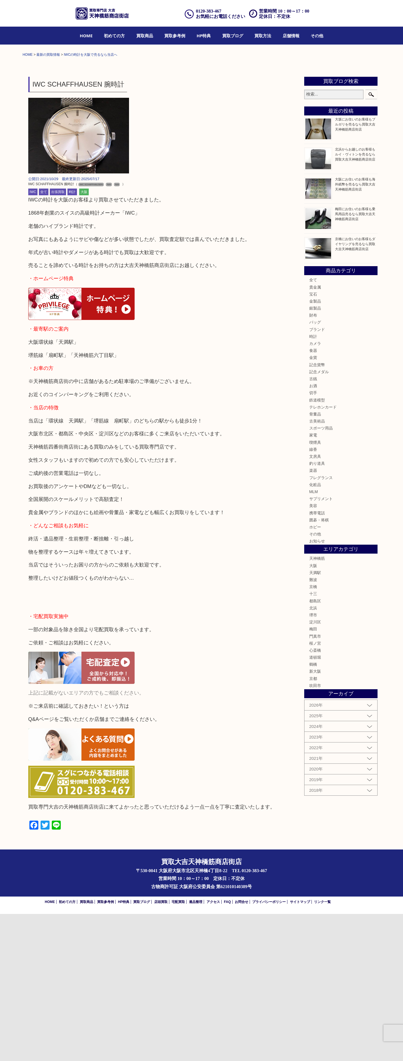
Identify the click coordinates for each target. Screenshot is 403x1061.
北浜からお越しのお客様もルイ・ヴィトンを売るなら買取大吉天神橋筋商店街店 (355, 301)
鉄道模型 (317, 547)
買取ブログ (232, 35)
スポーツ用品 (321, 575)
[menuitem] (86, 35)
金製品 (315, 448)
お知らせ (317, 688)
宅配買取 (178, 1049)
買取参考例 (174, 35)
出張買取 (58, 339)
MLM (313, 639)
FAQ (227, 1049)
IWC (33, 339)
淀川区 (315, 769)
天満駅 (315, 720)
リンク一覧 (322, 1049)
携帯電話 (317, 660)
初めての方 (114, 35)
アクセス (213, 1049)
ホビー (315, 674)
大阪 (84, 339)
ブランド (317, 476)
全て (43, 339)
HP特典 (204, 35)
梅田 (313, 776)
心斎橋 (315, 797)
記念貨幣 (317, 512)
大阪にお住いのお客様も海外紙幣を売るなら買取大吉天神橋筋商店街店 (355, 331)
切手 (313, 540)
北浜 (313, 755)
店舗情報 (291, 35)
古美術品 (317, 568)
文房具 (315, 603)
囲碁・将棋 (319, 667)
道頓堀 (315, 804)
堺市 (313, 762)
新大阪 (315, 818)
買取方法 (262, 35)
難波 (313, 727)
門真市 (315, 783)
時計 (72, 339)
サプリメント (321, 646)
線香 (313, 596)
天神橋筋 (317, 706)
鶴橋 (313, 811)
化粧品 (315, 632)
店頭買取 (161, 1049)
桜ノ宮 (315, 790)
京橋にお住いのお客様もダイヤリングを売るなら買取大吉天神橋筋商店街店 (355, 391)
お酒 (313, 533)
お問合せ (241, 1049)
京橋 (313, 734)
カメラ (315, 490)
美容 (313, 653)
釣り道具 (317, 610)
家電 (313, 582)
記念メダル (319, 519)
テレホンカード (323, 554)
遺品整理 (195, 1049)
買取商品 (144, 35)
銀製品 (315, 455)
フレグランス (321, 625)
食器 (313, 497)
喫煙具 (315, 589)
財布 (313, 462)
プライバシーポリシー (269, 1049)
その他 (317, 35)
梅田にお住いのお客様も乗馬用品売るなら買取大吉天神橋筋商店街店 (355, 361)
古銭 (313, 526)
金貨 (313, 505)
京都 (313, 825)
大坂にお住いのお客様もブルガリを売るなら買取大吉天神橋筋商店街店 (355, 272)
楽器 (313, 618)
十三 (313, 741)
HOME (86, 35)
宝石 (313, 441)
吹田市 (315, 832)
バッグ (315, 469)
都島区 (315, 748)
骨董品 (315, 561)
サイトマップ (300, 1049)
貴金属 (315, 434)
